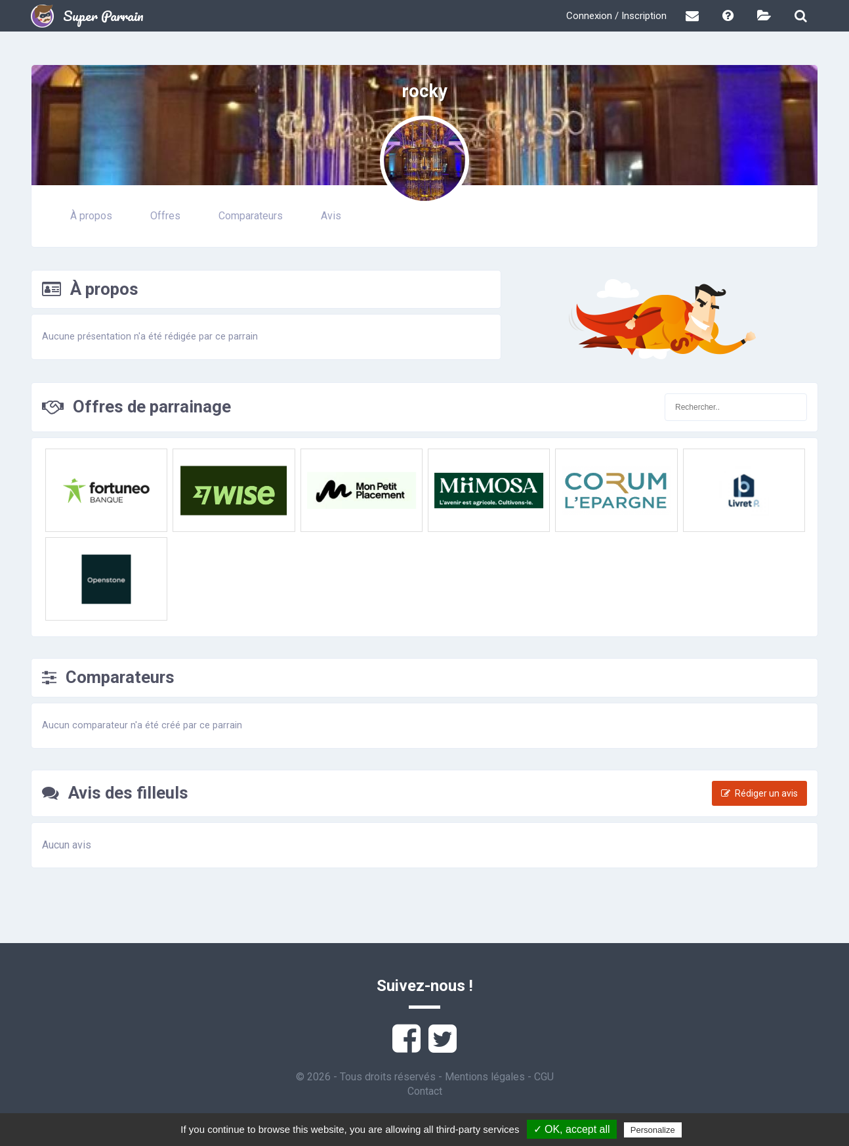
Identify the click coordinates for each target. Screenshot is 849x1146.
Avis (331, 215)
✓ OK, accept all (571, 1129)
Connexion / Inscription (616, 16)
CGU (544, 1076)
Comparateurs (250, 215)
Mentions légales (485, 1076)
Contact (424, 1091)
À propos (91, 215)
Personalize (653, 1130)
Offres (165, 215)
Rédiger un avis (759, 793)
